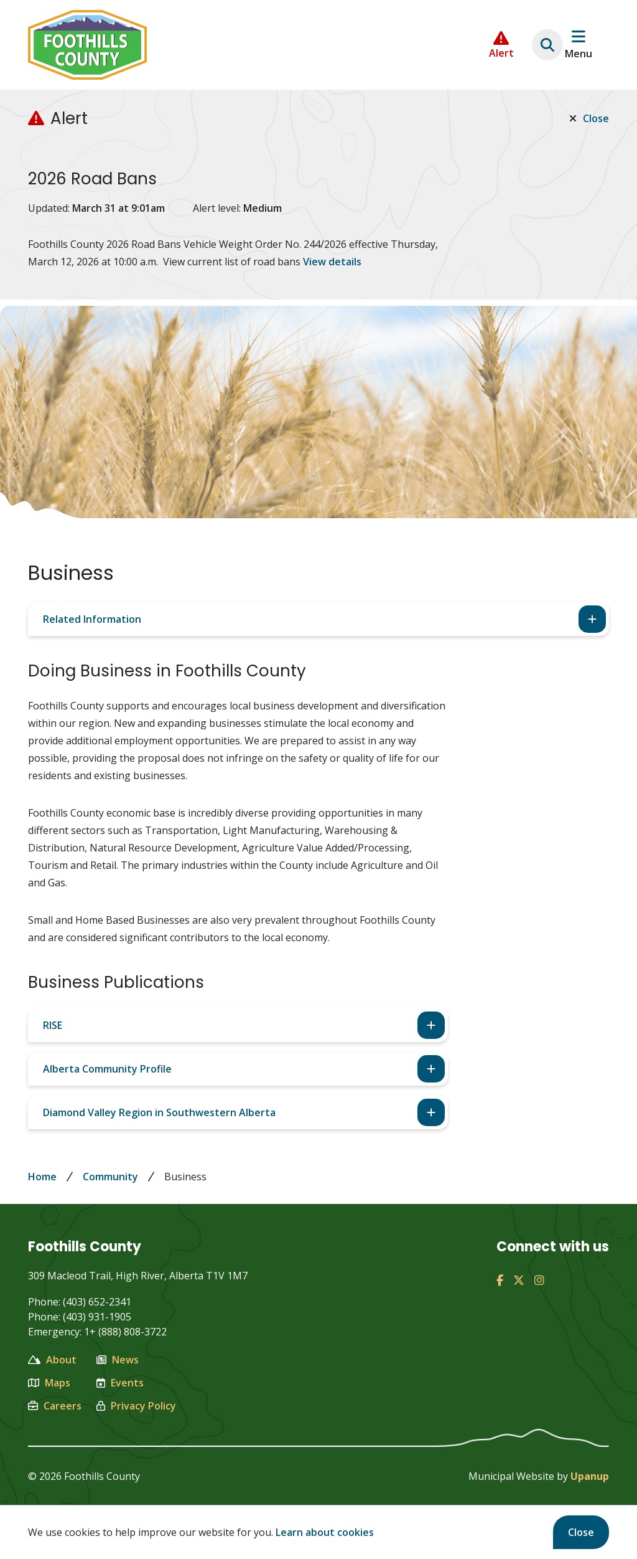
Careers (54, 1406)
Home (42, 1176)
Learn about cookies (325, 1532)
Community (110, 1176)
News (117, 1360)
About (52, 1360)
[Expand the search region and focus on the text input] (547, 44)
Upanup (589, 1476)
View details (332, 261)
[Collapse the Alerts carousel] (501, 45)
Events (120, 1383)
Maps (49, 1383)
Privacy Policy (136, 1406)
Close (581, 1532)
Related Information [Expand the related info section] (92, 619)
